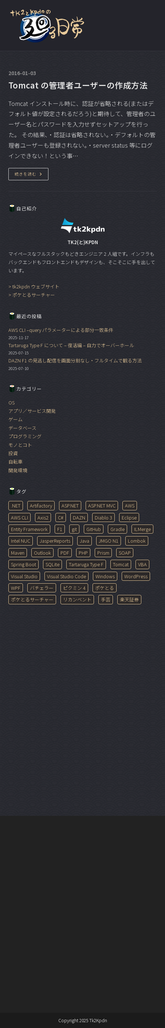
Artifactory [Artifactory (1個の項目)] (41, 505)
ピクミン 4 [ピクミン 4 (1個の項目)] (74, 587)
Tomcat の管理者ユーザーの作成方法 (78, 85)
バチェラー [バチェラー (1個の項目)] (42, 587)
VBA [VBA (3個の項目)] (142, 564)
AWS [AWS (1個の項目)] (129, 505)
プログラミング (25, 436)
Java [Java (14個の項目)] (84, 540)
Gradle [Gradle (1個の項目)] (117, 529)
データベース (22, 427)
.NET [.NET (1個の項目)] (15, 505)
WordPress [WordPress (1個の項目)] (136, 576)
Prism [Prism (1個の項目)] (103, 552)
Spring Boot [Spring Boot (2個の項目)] (23, 564)
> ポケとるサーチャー (31, 294)
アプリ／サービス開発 (32, 410)
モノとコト (20, 444)
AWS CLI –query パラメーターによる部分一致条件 (60, 329)
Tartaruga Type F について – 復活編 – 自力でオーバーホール (71, 345)
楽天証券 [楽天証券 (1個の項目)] (129, 599)
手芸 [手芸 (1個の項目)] (105, 599)
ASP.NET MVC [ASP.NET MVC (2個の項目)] (101, 505)
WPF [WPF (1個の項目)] (15, 587)
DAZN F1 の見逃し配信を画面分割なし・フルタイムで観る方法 (75, 360)
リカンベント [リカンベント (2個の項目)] (77, 599)
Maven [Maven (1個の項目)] (17, 552)
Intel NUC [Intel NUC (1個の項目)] (20, 540)
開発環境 (17, 470)
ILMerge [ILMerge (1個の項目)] (142, 529)
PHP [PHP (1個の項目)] (83, 552)
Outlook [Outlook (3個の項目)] (42, 552)
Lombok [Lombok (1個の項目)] (137, 540)
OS (11, 402)
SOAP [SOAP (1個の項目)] (125, 552)
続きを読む (31, 175)
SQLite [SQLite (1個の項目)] (52, 564)
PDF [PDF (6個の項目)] (64, 552)
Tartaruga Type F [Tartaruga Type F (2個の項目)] (86, 564)
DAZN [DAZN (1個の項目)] (79, 517)
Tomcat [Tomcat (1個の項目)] (121, 564)
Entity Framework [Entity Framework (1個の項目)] (29, 529)
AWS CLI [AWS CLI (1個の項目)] (19, 517)
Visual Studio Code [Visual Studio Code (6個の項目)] (66, 576)
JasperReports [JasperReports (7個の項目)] (55, 540)
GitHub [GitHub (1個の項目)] (93, 529)
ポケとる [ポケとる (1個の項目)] (104, 587)
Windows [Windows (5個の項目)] (105, 576)
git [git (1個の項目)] (74, 529)
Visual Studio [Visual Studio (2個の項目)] (24, 576)
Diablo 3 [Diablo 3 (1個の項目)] (103, 517)
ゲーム (15, 419)
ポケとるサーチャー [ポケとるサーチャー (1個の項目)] (32, 599)
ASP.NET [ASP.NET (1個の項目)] (70, 505)
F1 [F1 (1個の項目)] (59, 529)
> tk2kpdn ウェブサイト (33, 286)
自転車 (15, 461)
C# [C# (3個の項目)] (60, 517)
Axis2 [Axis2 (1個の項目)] (43, 517)
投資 (13, 453)
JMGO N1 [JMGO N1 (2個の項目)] (108, 540)
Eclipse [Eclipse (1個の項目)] (129, 517)
